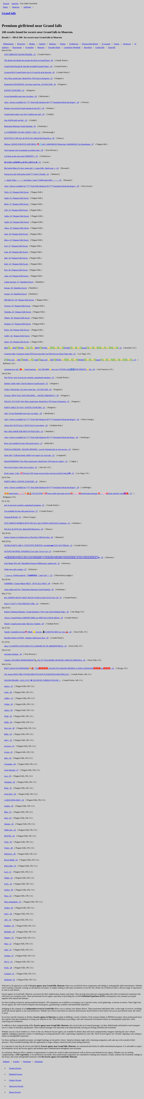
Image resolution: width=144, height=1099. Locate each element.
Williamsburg (8, 44)
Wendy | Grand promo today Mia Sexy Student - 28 (24, 624)
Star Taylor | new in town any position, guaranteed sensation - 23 (29, 378)
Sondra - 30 (8, 806)
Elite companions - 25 (12, 902)
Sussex (116, 44)
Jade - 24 (7, 758)
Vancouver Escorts (16, 1086)
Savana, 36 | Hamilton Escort (15, 288)
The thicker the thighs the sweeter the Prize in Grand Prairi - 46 (28, 60)
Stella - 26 (8, 722)
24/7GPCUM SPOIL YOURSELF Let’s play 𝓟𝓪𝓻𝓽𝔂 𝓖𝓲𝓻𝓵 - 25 (27, 551)
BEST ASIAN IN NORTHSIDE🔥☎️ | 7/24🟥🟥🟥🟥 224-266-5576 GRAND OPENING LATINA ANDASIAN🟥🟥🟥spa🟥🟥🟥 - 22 (59, 668)
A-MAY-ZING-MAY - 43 (14, 800)
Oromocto (127, 44)
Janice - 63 (8, 710)
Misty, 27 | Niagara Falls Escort (16, 204)
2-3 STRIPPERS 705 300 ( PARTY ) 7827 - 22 (22, 132)
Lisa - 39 (7, 776)
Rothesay (52, 44)
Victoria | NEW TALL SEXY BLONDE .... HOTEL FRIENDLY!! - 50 (31, 395)
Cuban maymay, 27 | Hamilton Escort (19, 282)
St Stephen (29, 47)
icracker (16, 1062)
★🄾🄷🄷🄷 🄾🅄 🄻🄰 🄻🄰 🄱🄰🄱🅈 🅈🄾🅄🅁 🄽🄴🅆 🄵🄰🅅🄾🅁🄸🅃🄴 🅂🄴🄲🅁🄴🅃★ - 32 (53, 557)
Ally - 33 (7, 920)
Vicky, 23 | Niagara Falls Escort (16, 192)
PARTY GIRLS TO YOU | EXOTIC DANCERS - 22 (24, 407)
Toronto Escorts (15, 1068)
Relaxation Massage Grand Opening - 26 (20, 126)
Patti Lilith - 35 (10, 866)
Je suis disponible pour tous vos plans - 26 (20, 96)
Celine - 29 (8, 704)
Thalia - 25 (8, 878)
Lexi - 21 (7, 872)
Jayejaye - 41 (9, 746)
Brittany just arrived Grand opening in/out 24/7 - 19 (24, 108)
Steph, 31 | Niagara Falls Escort (16, 198)
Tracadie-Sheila (54, 47)
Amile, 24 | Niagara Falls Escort (16, 222)
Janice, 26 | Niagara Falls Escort (16, 342)
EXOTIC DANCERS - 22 (14, 90)
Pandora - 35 (9, 926)
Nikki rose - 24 (10, 830)
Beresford (88, 47)
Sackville (111, 47)
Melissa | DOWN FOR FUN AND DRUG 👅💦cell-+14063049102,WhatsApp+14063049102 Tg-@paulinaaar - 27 (49, 144)
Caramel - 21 (9, 974)
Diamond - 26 (9, 980)
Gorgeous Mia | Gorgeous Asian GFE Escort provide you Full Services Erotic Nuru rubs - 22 (40, 354)
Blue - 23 (7, 812)
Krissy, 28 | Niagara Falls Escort (17, 330)
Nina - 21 (7, 944)
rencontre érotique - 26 (13, 654)
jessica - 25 (8, 686)
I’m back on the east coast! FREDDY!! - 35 (21, 156)
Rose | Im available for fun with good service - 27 (23, 443)
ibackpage (27, 1062)
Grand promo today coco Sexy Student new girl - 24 (24, 114)
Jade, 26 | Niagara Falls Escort (16, 258)
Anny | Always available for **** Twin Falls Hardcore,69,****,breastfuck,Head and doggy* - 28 (41, 102)
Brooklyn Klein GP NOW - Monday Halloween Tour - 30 (26, 638)
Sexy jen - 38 (9, 728)
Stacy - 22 (8, 740)
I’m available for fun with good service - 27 (21, 511)
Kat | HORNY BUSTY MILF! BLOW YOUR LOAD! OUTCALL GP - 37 (33, 598)
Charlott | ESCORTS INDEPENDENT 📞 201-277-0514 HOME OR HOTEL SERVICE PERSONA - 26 (44, 660)
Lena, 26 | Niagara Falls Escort (16, 252)
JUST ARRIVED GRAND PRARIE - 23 (20, 54)
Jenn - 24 (7, 818)
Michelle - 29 (9, 932)
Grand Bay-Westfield (72, 47)
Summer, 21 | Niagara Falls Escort (17, 324)
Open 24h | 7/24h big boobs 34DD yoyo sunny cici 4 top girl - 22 (29, 455)
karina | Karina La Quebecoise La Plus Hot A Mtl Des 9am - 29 (28, 537)
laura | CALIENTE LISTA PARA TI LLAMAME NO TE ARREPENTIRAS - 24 (35, 646)
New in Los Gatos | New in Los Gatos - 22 (20, 467)
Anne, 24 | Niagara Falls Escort (16, 276)
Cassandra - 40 (10, 764)
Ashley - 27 (8, 698)
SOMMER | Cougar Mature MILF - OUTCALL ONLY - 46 (27, 583)
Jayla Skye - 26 (10, 794)
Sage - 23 (7, 950)
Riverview (21, 44)
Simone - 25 (9, 824)
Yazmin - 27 (9, 956)
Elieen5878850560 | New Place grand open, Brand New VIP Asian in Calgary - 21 (36, 461)
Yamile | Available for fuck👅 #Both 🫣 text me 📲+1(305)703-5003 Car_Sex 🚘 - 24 (37, 632)
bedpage (6, 1062)
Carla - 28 (8, 692)
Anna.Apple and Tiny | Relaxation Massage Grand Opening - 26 (29, 589)
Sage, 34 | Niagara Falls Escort (16, 234)
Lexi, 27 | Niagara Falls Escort (16, 246)
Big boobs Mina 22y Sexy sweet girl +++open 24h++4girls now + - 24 (31, 168)
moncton (15, 4)
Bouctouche (17, 47)
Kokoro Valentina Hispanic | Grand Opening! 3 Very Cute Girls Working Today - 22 (36, 612)
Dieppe (63, 44)
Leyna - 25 (8, 752)
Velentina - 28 (9, 782)
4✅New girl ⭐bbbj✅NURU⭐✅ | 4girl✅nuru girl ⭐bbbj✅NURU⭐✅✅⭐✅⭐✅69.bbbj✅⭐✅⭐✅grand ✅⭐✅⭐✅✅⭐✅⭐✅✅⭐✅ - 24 (70, 360)
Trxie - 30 (8, 842)
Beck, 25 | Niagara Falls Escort (16, 264)
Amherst (42, 44)
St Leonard (106, 44)
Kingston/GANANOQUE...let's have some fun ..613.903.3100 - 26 (30, 84)
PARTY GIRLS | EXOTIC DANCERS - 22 (21, 481)
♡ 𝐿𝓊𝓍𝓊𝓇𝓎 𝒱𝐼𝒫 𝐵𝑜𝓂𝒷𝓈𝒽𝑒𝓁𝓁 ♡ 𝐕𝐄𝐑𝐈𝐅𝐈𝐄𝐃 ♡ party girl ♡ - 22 (28, 575)
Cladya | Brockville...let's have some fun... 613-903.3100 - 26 (27, 389)
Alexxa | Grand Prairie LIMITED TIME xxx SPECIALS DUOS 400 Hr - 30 (33, 618)
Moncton (40, 47)
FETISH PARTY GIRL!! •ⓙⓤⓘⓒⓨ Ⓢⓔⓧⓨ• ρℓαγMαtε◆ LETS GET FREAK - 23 (38, 545)
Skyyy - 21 (8, 962)
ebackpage (39, 1062)
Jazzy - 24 (8, 914)
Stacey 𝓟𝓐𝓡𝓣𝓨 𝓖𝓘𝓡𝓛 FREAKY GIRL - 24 (21, 604)
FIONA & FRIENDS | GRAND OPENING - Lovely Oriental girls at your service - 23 (37, 449)
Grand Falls (99, 47)
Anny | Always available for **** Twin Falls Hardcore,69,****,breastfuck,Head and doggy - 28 (41, 437)
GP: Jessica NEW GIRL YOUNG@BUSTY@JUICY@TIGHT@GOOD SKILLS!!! (37, 674)
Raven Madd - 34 (11, 860)
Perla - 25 (8, 788)
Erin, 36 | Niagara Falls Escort (16, 270)
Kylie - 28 (8, 968)
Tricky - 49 (8, 848)
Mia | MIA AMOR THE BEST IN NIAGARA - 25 (23, 431)
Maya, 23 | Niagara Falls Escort (16, 240)
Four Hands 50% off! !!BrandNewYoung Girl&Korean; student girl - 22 (32, 563)
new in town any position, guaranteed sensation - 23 (24, 505)
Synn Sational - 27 (11, 770)
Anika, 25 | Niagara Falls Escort (16, 216)
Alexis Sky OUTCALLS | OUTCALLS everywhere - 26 (26, 425)
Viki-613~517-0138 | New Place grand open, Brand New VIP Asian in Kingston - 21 (36, 401)
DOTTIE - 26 (9, 836)
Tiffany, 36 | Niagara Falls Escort (17, 318)
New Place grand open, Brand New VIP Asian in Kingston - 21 (28, 78)
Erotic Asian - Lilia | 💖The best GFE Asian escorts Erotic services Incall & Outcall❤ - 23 (39, 473)
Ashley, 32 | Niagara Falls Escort (17, 336)
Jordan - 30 (8, 908)
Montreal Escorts (15, 1074)
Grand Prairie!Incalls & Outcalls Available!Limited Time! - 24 (28, 66)
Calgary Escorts (15, 1080)
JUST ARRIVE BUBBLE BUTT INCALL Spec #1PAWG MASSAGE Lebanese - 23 (37, 523)
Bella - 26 (8, 734)
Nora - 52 (8, 896)
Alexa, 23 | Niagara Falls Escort (16, 228)
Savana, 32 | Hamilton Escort (15, 294)
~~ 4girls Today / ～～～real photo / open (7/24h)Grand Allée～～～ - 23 (32, 180)
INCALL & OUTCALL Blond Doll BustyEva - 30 (23, 529)
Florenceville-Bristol (90, 44)
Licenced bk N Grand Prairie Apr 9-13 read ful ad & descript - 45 (29, 72)
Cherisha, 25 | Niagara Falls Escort (17, 312)
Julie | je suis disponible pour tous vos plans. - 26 (23, 413)
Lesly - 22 (8, 884)
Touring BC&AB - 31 (12, 517)
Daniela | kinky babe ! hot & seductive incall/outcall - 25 (26, 384)
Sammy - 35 (9, 938)
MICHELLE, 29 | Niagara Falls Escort (19, 300)
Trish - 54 (8, 716)
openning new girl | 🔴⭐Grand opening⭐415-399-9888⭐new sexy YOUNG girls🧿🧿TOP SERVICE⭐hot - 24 (49, 369)
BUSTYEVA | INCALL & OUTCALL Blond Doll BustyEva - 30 (29, 138)
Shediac (32, 44)
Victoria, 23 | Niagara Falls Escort (17, 306)
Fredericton (73, 44)
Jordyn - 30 (8, 890)
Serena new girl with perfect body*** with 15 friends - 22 (26, 174)
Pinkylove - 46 (9, 854)
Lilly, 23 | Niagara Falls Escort (16, 210)
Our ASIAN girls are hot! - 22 (15, 120)
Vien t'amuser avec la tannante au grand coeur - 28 (23, 150)
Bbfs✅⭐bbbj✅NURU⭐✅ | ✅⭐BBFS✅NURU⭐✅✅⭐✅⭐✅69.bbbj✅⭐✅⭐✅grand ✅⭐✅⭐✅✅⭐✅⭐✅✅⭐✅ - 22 (63, 348)
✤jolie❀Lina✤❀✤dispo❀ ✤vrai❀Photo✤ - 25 (22, 162)
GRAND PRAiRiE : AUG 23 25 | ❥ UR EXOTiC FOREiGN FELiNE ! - (32, 680)
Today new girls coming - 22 (15, 569)
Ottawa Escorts (15, 1092)
